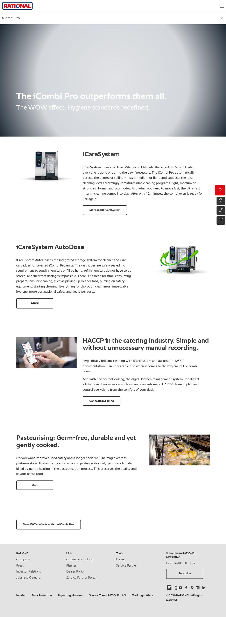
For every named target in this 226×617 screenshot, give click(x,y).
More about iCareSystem (104, 210)
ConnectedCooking (101, 401)
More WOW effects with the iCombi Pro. (48, 524)
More (35, 303)
